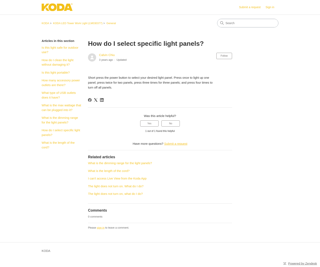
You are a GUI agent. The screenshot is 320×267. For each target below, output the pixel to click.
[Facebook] (90, 100)
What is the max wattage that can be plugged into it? (61, 107)
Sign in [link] (270, 7)
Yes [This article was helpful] (149, 123)
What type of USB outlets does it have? (59, 95)
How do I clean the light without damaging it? (57, 62)
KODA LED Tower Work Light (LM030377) (77, 23)
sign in (101, 227)
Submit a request (250, 7)
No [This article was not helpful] (170, 123)
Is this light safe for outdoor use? (60, 50)
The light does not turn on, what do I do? (115, 193)
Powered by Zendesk (302, 263)
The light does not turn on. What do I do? (115, 186)
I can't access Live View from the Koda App (117, 178)
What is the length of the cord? (58, 145)
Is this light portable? (56, 72)
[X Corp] (96, 100)
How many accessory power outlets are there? (61, 83)
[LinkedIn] (102, 100)
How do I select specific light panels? (61, 132)
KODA (45, 23)
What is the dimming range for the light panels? (60, 120)
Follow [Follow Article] (224, 55)
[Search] (247, 23)
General (111, 23)
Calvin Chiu (107, 55)
